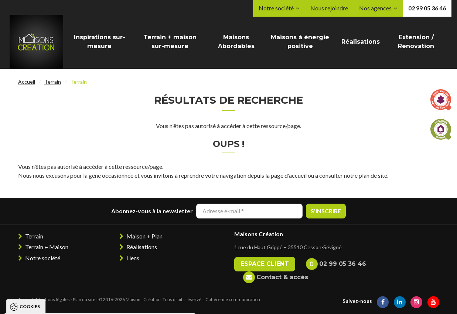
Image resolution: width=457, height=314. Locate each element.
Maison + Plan (144, 236)
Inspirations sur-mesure (99, 42)
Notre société (276, 7)
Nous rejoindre (329, 7)
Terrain (52, 81)
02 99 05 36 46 (427, 7)
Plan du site (84, 299)
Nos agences (375, 7)
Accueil (26, 81)
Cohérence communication (232, 299)
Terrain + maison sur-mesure (170, 42)
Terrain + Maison (46, 246)
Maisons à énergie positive (300, 42)
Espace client (265, 263)
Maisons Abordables (236, 42)
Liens (132, 257)
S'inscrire (326, 210)
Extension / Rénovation (416, 42)
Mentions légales (53, 299)
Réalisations (360, 41)
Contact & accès (282, 277)
